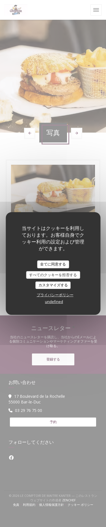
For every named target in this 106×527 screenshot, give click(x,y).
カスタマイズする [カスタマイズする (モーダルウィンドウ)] (53, 284)
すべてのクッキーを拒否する (53, 274)
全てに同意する (53, 264)
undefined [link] (54, 301)
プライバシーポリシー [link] (55, 294)
